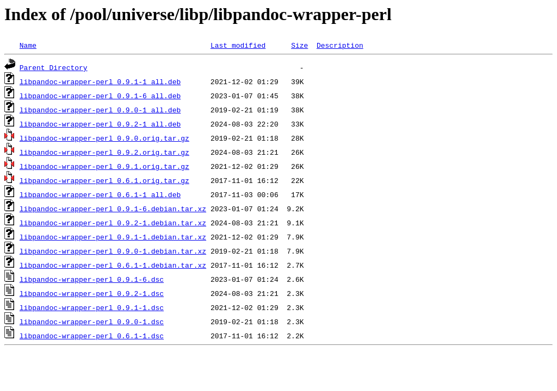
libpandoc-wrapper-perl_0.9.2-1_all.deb (100, 124)
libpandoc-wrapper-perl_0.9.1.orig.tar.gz (104, 166)
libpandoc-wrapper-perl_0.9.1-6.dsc (92, 279)
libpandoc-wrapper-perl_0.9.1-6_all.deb (100, 95)
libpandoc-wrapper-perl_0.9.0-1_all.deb (100, 110)
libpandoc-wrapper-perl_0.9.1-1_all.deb (100, 81)
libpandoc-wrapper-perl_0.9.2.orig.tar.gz (104, 152)
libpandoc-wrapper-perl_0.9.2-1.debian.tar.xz (113, 223)
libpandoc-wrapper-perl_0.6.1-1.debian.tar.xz (113, 265)
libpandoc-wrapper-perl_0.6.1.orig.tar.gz (104, 180)
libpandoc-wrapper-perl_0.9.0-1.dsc (92, 321)
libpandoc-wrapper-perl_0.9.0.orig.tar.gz (104, 138)
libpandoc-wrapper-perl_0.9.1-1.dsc (92, 307)
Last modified (238, 45)
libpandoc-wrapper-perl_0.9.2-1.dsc (92, 293)
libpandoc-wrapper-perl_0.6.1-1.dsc (92, 335)
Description (340, 45)
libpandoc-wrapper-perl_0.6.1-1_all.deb (100, 194)
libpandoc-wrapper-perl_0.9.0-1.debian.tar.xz (113, 251)
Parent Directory (54, 67)
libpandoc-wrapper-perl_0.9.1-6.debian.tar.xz (113, 208)
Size (299, 45)
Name (28, 45)
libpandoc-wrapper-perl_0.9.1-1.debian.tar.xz (113, 237)
